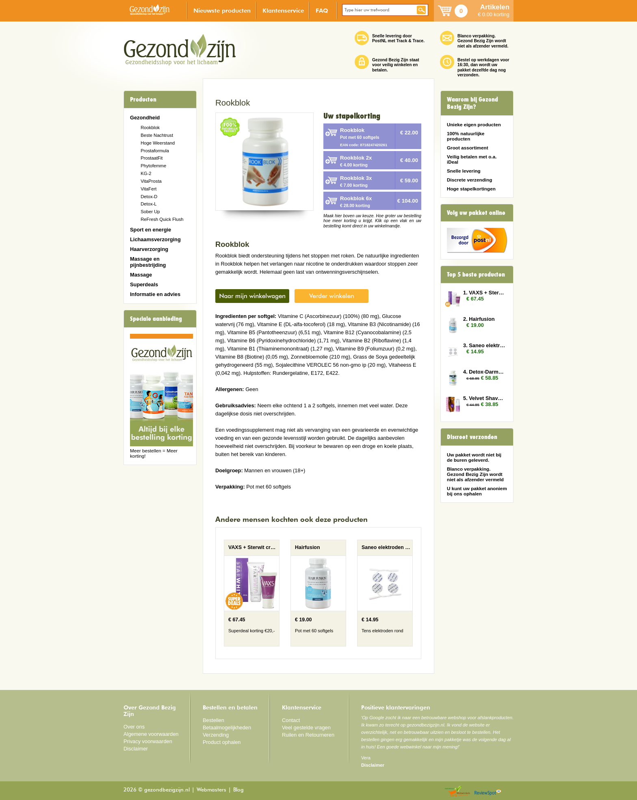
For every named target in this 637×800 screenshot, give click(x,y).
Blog (238, 790)
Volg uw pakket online (476, 212)
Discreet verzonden (472, 437)
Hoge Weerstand (158, 143)
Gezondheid (145, 118)
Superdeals (144, 284)
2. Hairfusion (479, 319)
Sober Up (150, 211)
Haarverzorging (149, 249)
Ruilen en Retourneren (308, 735)
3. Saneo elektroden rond (484, 345)
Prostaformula (155, 150)
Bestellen (213, 720)
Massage (141, 275)
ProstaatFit (151, 158)
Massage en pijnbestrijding (148, 262)
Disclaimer (136, 749)
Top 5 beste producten (476, 274)
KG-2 (146, 173)
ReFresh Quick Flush (162, 219)
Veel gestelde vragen (306, 727)
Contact (291, 720)
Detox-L (148, 203)
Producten (143, 99)
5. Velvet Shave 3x (484, 398)
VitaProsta (151, 181)
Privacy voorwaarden (148, 741)
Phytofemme (153, 165)
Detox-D (149, 196)
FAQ (322, 10)
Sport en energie (150, 230)
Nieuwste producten (222, 10)
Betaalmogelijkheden (227, 727)
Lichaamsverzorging (155, 239)
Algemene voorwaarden (151, 734)
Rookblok (150, 127)
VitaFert (148, 188)
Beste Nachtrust (157, 135)
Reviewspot (487, 791)
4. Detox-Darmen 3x (484, 372)
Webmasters (211, 790)
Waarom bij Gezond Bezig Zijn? (472, 103)
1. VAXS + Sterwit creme (484, 293)
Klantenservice (283, 10)
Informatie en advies (155, 294)
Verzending (216, 735)
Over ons (134, 727)
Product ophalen (221, 742)
